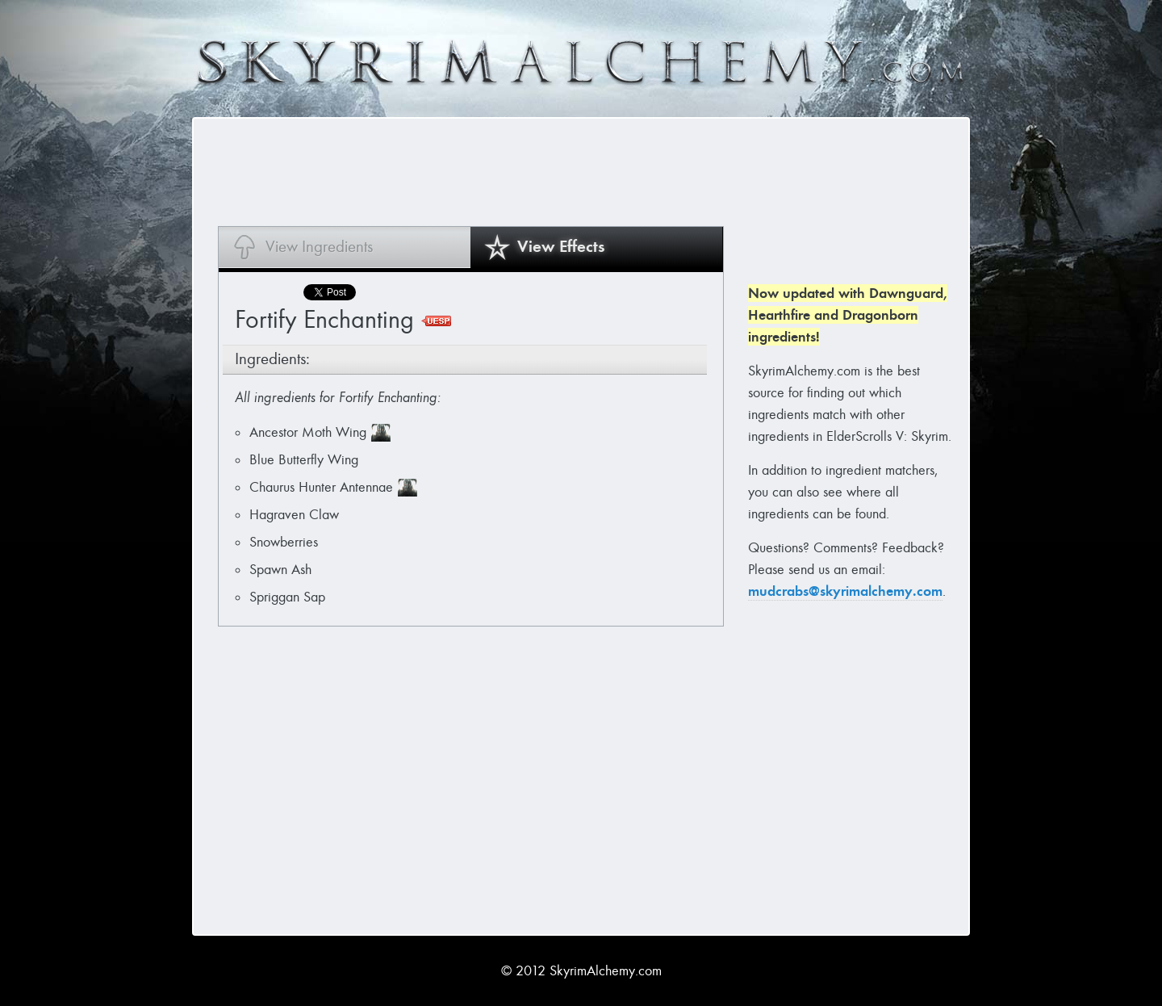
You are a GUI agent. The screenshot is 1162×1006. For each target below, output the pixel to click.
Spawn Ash (280, 569)
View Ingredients (319, 247)
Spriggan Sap (287, 597)
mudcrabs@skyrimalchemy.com (845, 591)
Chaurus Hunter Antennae (321, 487)
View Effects (561, 247)
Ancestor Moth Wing (307, 432)
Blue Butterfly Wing (303, 459)
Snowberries (283, 542)
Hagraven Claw (294, 514)
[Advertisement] (511, 171)
